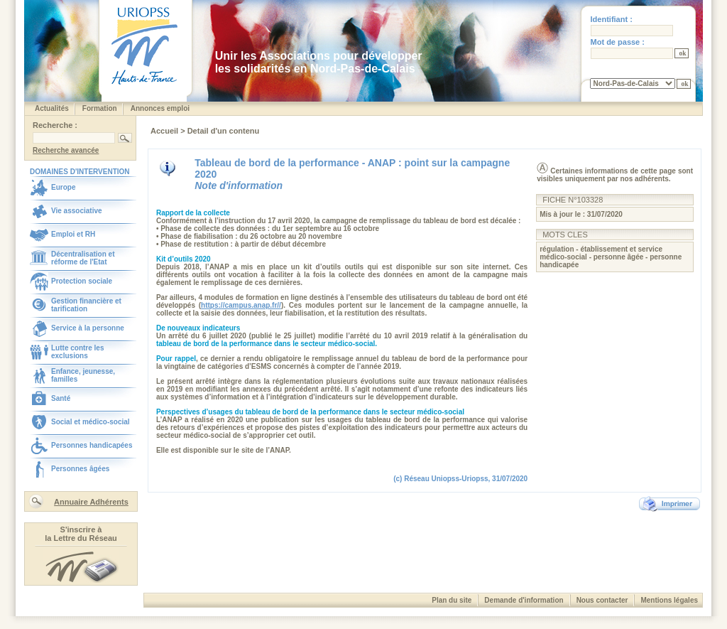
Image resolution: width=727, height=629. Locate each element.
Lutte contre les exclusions (77, 352)
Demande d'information (523, 600)
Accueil (165, 131)
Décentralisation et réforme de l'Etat (82, 258)
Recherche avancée (66, 150)
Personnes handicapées (92, 445)
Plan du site (451, 600)
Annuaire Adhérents (91, 502)
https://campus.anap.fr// (241, 305)
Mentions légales (669, 600)
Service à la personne (87, 328)
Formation (99, 108)
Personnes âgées (80, 469)
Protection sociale (81, 281)
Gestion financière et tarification (86, 305)
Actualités (52, 108)
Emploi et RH (73, 234)
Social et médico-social (90, 422)
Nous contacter (602, 600)
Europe (63, 187)
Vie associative (76, 211)
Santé (60, 398)
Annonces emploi (160, 108)
